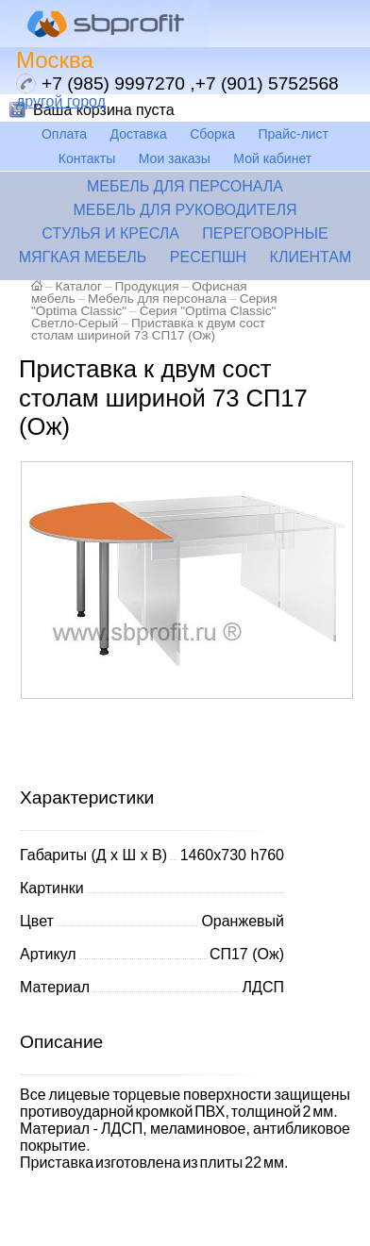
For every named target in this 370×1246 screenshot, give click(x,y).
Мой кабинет (272, 158)
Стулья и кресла (110, 233)
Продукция (147, 286)
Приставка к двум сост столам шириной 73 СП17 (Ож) (148, 329)
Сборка (212, 133)
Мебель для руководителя (184, 210)
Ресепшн (208, 257)
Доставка (138, 133)
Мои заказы (174, 158)
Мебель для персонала (185, 186)
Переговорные (265, 233)
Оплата (64, 133)
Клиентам (311, 257)
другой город (61, 101)
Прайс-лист (294, 133)
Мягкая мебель (83, 257)
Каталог (79, 286)
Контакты (87, 158)
